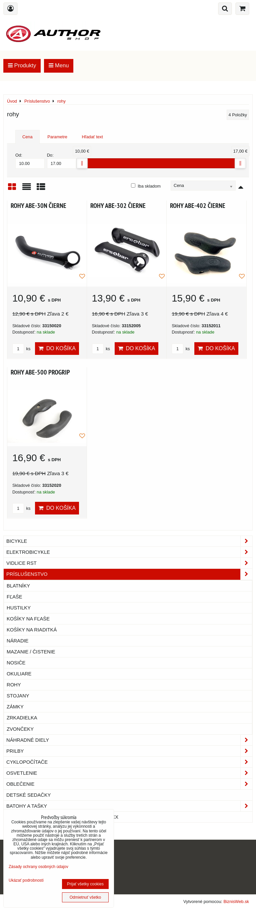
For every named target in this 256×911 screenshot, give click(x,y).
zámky (15, 706)
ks (21, 348)
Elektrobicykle (129, 552)
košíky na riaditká (32, 629)
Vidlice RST (129, 563)
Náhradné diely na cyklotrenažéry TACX (62, 817)
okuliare (19, 673)
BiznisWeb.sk (236, 901)
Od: (30, 161)
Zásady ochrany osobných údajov (38, 866)
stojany (18, 695)
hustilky (19, 607)
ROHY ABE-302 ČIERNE (118, 205)
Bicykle (129, 541)
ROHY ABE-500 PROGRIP (40, 372)
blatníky (18, 585)
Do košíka (57, 348)
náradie (17, 640)
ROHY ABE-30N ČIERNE (38, 205)
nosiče (16, 662)
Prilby (129, 751)
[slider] (82, 163)
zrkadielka (22, 717)
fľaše (14, 596)
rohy (14, 684)
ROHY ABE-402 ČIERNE (197, 205)
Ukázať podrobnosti (26, 880)
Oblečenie (129, 784)
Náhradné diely (129, 740)
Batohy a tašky (129, 806)
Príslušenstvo (129, 574)
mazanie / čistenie (31, 651)
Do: (61, 161)
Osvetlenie (129, 773)
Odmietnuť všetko (85, 897)
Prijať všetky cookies (85, 884)
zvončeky (20, 729)
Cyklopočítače (129, 762)
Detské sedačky (28, 795)
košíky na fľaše (28, 618)
